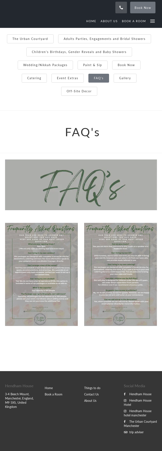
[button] (152, 20)
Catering (34, 78)
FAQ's (99, 78)
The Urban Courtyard (30, 39)
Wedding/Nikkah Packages (45, 65)
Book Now (126, 65)
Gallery (125, 78)
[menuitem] (92, 21)
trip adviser (134, 432)
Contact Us (91, 394)
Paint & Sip (92, 65)
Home (49, 388)
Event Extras (67, 78)
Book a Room (53, 394)
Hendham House (137, 394)
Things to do (92, 388)
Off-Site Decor (79, 91)
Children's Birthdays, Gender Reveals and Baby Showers (79, 52)
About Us (90, 400)
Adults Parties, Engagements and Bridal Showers (105, 39)
